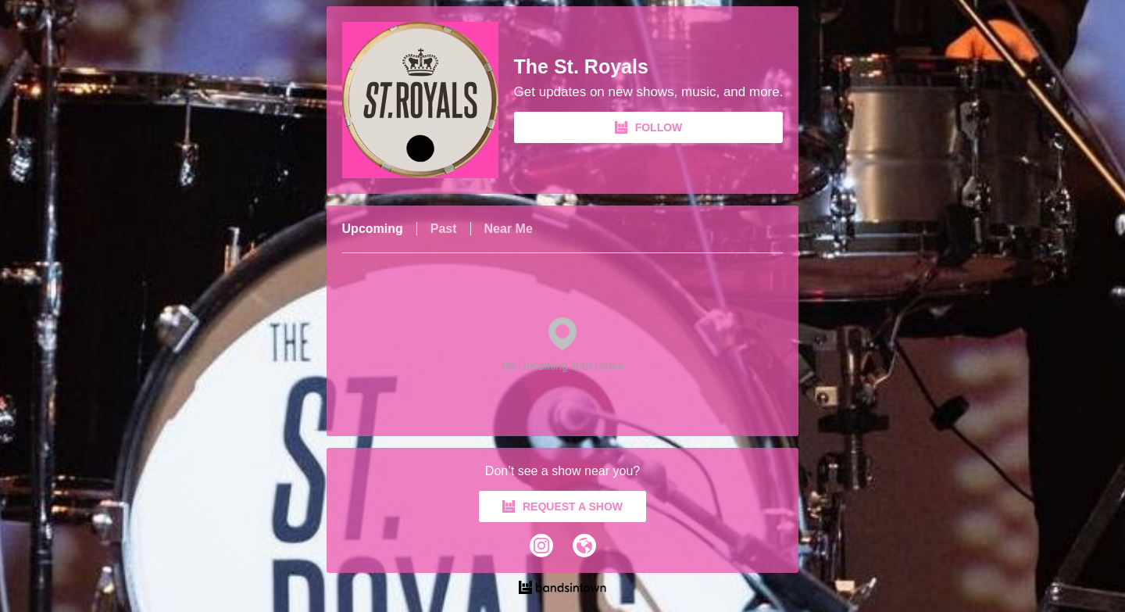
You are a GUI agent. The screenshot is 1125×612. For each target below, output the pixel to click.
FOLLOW (649, 127)
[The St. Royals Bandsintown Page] (428, 100)
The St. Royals (581, 67)
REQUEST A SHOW (562, 506)
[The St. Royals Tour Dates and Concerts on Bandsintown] (563, 589)
